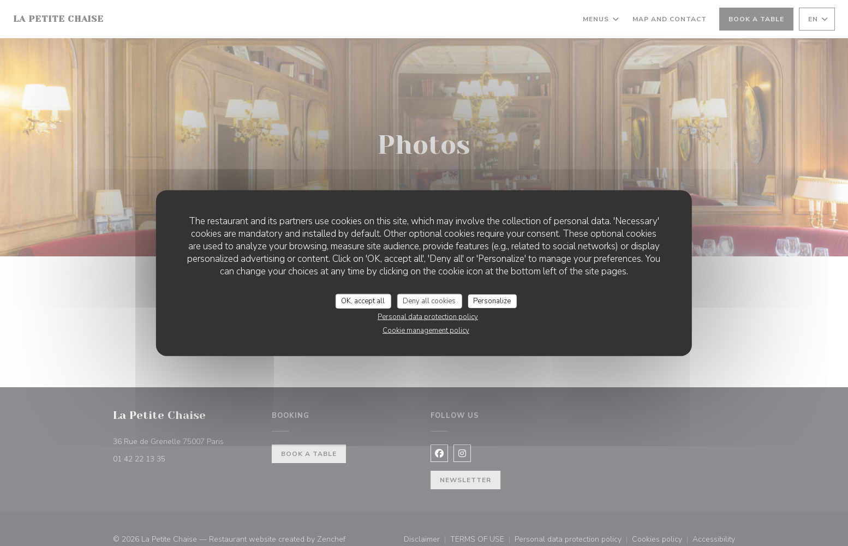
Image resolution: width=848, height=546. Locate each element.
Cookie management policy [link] (426, 330)
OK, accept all (363, 300)
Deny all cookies (429, 300)
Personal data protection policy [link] (428, 317)
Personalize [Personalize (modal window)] (492, 300)
